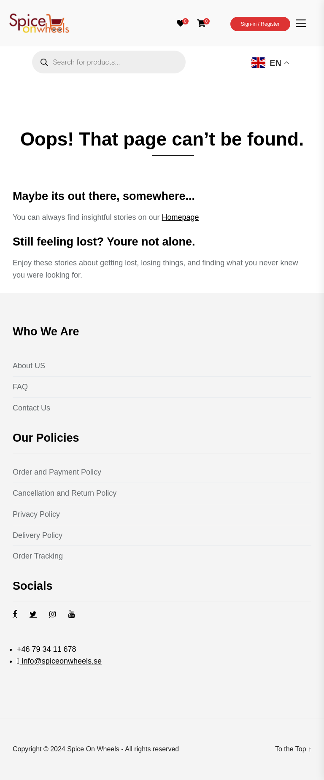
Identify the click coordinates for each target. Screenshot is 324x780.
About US (29, 366)
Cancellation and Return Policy (64, 493)
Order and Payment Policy (57, 472)
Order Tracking (38, 556)
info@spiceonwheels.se (61, 661)
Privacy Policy (36, 514)
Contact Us (31, 408)
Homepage (180, 217)
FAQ (20, 387)
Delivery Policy (37, 535)
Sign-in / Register (260, 24)
